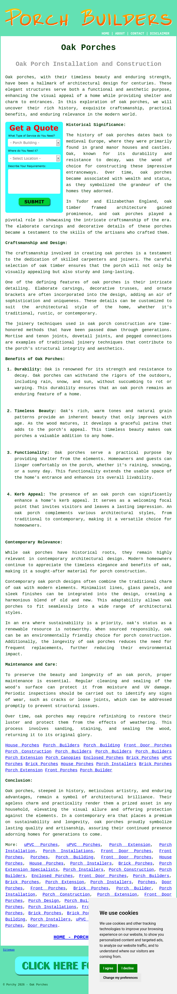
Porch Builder (96, 770)
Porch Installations (68, 851)
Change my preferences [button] (120, 977)
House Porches (22, 745)
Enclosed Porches (103, 757)
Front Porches (61, 770)
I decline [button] (127, 968)
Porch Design (43, 900)
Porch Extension (24, 757)
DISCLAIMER (159, 33)
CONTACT (137, 33)
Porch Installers (116, 764)
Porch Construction (28, 751)
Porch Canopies (63, 757)
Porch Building (101, 745)
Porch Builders (61, 745)
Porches (39, 857)
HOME (105, 33)
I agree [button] (108, 968)
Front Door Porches (148, 745)
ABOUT (120, 33)
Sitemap (9, 950)
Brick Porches (142, 757)
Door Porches (43, 925)
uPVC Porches (41, 844)
